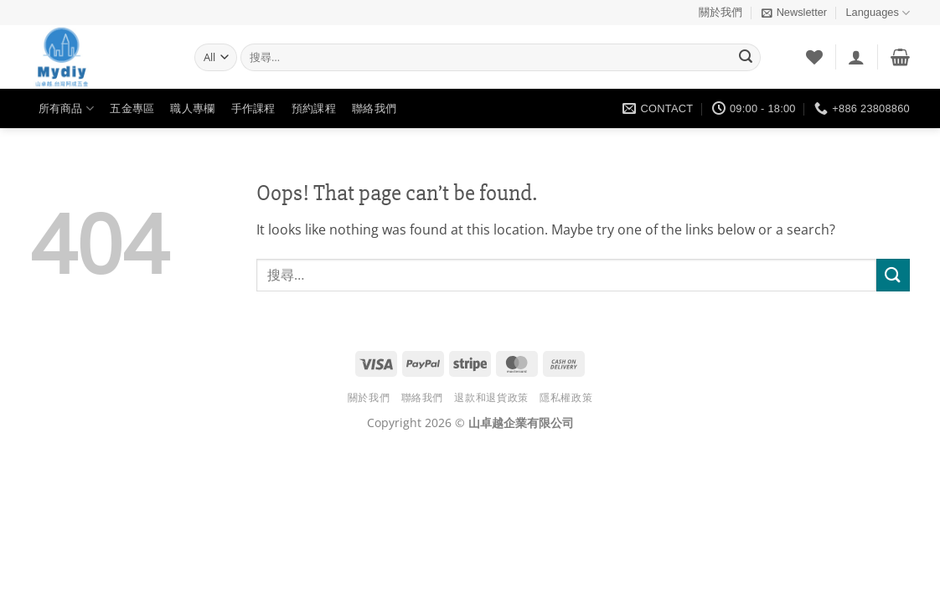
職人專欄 (192, 108)
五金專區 (132, 108)
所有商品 (66, 108)
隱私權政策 (566, 397)
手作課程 (253, 108)
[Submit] (745, 58)
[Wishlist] (814, 57)
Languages (877, 13)
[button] (794, 12)
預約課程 (314, 108)
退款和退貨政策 (491, 397)
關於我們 (720, 12)
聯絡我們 (374, 108)
